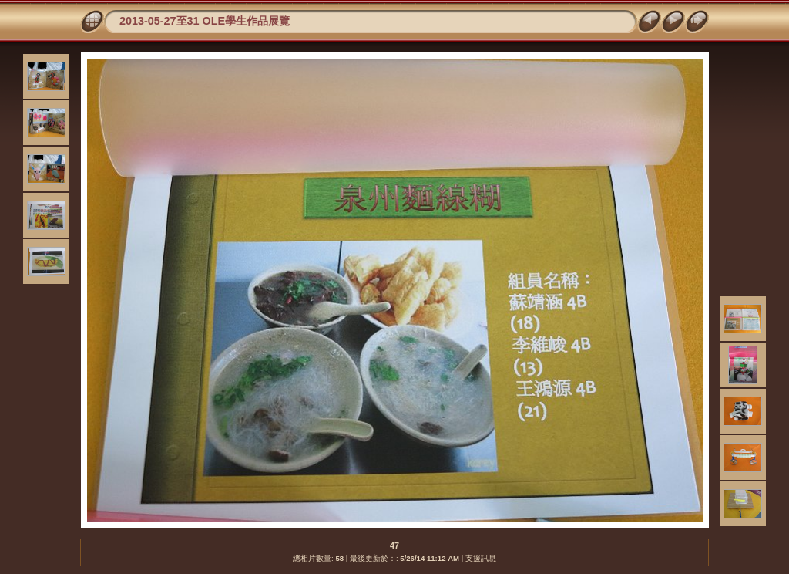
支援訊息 (480, 558)
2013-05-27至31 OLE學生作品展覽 (204, 21)
